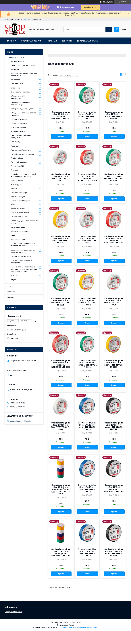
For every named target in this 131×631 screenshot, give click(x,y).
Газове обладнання (19, 162)
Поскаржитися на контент (67, 627)
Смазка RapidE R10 (19, 217)
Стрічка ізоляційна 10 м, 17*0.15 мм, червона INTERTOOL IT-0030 (60, 115)
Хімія (13, 205)
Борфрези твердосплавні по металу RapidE (23, 251)
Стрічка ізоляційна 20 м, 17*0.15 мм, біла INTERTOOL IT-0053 (113, 301)
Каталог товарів (17, 61)
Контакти (67, 41)
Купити (61, 136)
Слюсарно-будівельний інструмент (21, 136)
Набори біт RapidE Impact (21, 256)
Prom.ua (78, 623)
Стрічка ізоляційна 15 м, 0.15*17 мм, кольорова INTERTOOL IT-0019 (60, 552)
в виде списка (125, 75)
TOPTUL (14, 276)
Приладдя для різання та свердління (21, 261)
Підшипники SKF (17, 166)
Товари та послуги (31, 41)
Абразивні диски (18, 209)
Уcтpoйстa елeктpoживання (22, 154)
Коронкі (14, 189)
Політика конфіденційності (88, 627)
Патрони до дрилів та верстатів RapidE (24, 222)
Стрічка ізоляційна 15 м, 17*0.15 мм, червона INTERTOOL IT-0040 (87, 177)
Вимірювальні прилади (20, 92)
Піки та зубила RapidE (20, 213)
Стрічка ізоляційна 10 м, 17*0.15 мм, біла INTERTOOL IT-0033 (60, 177)
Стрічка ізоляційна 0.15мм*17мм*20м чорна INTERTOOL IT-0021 (113, 552)
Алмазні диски (17, 181)
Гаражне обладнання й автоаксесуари (20, 103)
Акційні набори (17, 158)
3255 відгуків (108, 2)
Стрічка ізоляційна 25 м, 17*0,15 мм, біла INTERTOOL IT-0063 (60, 426)
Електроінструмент (19, 127)
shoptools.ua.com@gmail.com (22, 421)
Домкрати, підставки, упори (22, 109)
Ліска (13, 235)
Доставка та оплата (87, 41)
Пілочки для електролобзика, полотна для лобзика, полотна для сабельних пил (24, 269)
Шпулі (13, 280)
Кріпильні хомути (18, 197)
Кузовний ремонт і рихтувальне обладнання (24, 74)
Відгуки (10, 297)
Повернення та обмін (13, 612)
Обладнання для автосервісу (23, 65)
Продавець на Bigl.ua (65, 625)
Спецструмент (17, 84)
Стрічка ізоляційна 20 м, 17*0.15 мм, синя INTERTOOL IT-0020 (87, 552)
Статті (10, 286)
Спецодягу (15, 142)
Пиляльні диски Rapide (20, 201)
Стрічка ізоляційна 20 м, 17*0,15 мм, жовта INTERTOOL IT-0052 (87, 301)
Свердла (14, 170)
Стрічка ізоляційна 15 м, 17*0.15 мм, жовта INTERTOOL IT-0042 (60, 239)
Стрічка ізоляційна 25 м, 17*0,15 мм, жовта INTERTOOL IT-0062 (113, 364)
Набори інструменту (19, 119)
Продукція (15, 146)
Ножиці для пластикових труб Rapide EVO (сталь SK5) (23, 175)
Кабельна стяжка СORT (21, 227)
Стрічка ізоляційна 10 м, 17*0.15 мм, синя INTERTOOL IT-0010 (87, 426)
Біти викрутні (16, 185)
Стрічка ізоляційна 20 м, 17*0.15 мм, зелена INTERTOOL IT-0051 (60, 301)
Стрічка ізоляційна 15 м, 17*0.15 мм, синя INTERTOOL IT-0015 (87, 488)
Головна (11, 41)
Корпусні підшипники (19, 231)
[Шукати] (108, 29)
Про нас (52, 41)
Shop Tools (15, 88)
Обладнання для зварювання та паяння (23, 114)
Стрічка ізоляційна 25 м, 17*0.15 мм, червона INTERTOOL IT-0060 (60, 364)
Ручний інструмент (18, 131)
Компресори (16, 80)
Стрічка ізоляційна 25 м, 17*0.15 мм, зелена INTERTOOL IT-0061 (87, 364)
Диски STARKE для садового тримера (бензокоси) (23, 244)
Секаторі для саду (19, 193)
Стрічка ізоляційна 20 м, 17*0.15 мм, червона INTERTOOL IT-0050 (113, 239)
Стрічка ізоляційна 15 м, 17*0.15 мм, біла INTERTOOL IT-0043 (87, 239)
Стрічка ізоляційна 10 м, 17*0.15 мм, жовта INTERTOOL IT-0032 (113, 115)
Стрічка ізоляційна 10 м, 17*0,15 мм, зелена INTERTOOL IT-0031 (87, 115)
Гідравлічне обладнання (21, 150)
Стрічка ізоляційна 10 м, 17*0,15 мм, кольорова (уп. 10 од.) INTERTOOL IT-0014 (60, 489)
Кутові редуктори (18, 239)
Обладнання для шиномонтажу (18, 97)
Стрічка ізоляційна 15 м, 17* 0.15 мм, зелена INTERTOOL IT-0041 (113, 177)
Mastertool (15, 69)
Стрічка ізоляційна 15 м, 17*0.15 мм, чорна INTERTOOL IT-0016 (113, 488)
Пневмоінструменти (19, 123)
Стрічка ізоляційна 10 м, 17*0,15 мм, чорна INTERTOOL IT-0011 (113, 426)
